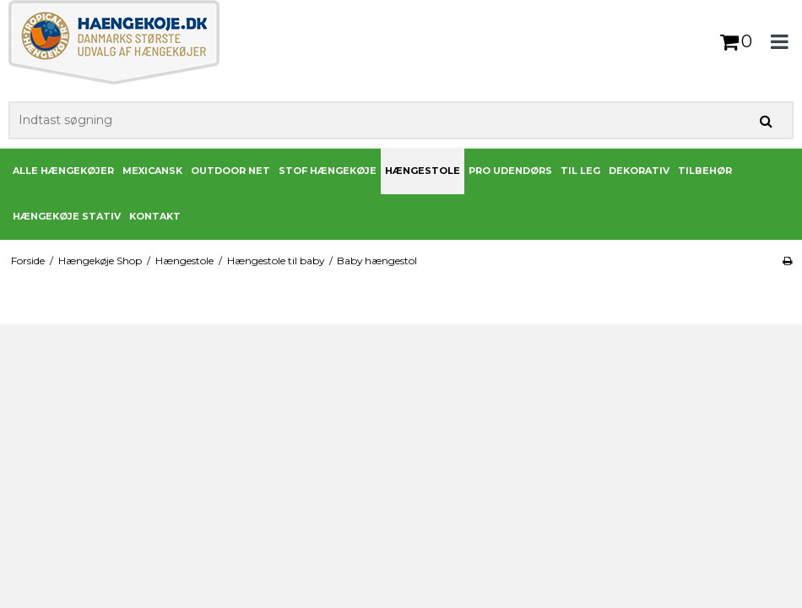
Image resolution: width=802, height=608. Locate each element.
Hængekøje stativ (67, 216)
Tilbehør (705, 170)
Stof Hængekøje (328, 170)
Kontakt (155, 216)
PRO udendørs (510, 170)
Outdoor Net (230, 170)
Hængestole (422, 170)
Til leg (580, 170)
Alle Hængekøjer (63, 170)
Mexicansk (152, 170)
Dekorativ (639, 170)
